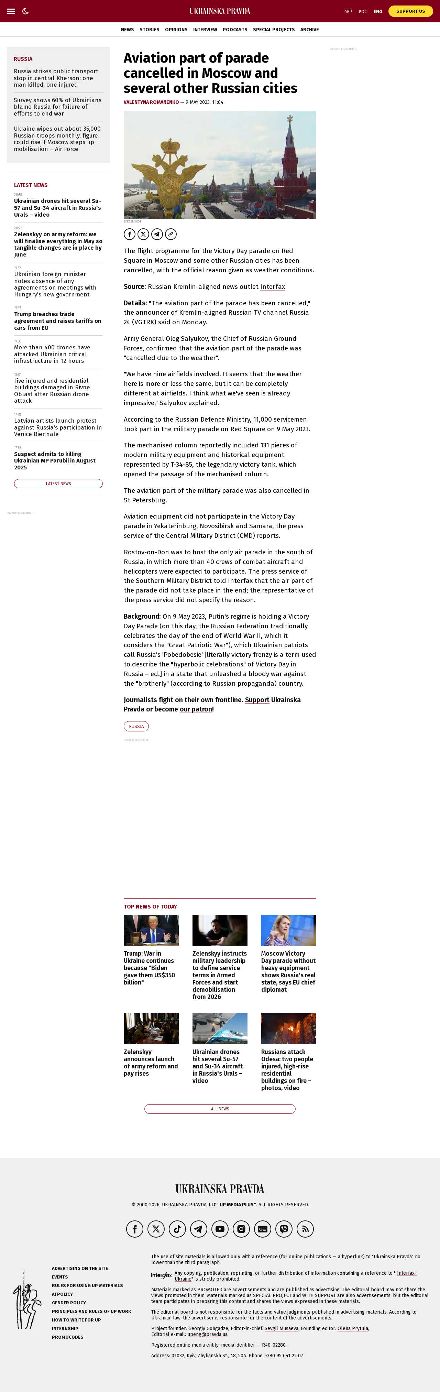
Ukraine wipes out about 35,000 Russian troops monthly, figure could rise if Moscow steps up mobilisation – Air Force (57, 139)
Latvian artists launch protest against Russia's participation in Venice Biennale (58, 427)
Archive (309, 30)
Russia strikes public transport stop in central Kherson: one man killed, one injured (56, 78)
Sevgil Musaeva (281, 1328)
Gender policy (69, 1302)
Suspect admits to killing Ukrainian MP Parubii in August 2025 (55, 460)
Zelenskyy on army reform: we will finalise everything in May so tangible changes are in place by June (58, 244)
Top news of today (150, 906)
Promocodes (68, 1337)
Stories (150, 30)
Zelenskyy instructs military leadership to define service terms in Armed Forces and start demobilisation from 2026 (219, 975)
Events (60, 1277)
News (127, 30)
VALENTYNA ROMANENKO (152, 102)
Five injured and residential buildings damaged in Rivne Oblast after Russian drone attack (52, 391)
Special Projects (274, 30)
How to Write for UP (76, 1320)
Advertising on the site (80, 1268)
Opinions (176, 30)
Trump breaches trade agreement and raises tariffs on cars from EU (57, 321)
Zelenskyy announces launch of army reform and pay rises (151, 1062)
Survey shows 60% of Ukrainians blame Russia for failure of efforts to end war (57, 107)
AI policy (62, 1294)
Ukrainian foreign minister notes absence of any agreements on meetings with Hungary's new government (55, 284)
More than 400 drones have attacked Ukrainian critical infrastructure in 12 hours (52, 354)
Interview (205, 30)
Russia (136, 726)
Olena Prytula (353, 1328)
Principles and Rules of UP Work (91, 1311)
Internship (65, 1328)
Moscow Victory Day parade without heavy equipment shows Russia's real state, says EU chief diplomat (288, 972)
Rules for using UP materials (87, 1285)
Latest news (31, 185)
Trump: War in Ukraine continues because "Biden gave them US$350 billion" (149, 968)
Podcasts (235, 30)
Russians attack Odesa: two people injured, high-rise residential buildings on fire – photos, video (287, 1070)
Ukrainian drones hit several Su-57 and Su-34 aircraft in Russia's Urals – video (217, 1066)
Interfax (272, 287)
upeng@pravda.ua (207, 1334)
